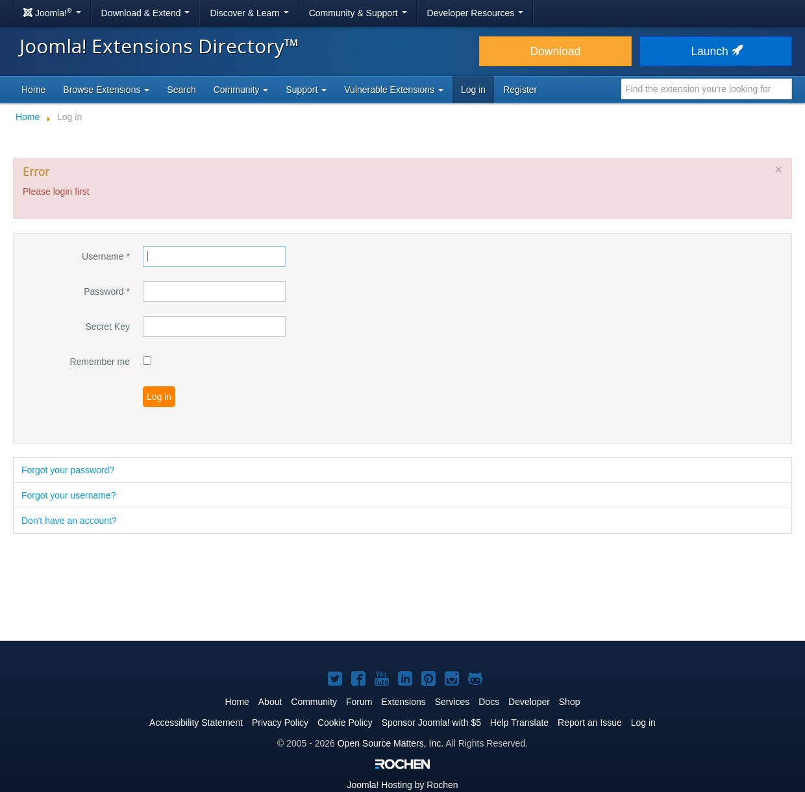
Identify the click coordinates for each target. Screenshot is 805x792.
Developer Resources (475, 13)
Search (181, 89)
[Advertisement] (402, 588)
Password (107, 291)
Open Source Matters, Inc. (390, 743)
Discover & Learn (249, 13)
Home (33, 89)
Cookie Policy (345, 722)
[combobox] (706, 89)
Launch (715, 51)
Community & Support (358, 13)
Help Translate (519, 722)
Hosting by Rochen (402, 785)
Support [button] (306, 89)
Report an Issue (590, 722)
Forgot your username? (68, 495)
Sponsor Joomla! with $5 (431, 722)
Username (106, 256)
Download (555, 51)
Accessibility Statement (196, 722)
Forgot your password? (67, 470)
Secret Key (108, 326)
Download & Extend (145, 13)
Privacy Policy (280, 722)
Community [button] (241, 89)
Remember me (99, 361)
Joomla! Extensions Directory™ (159, 45)
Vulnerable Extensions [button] (393, 89)
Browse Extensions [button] (106, 89)
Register (520, 89)
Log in (473, 89)
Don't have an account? (69, 520)
